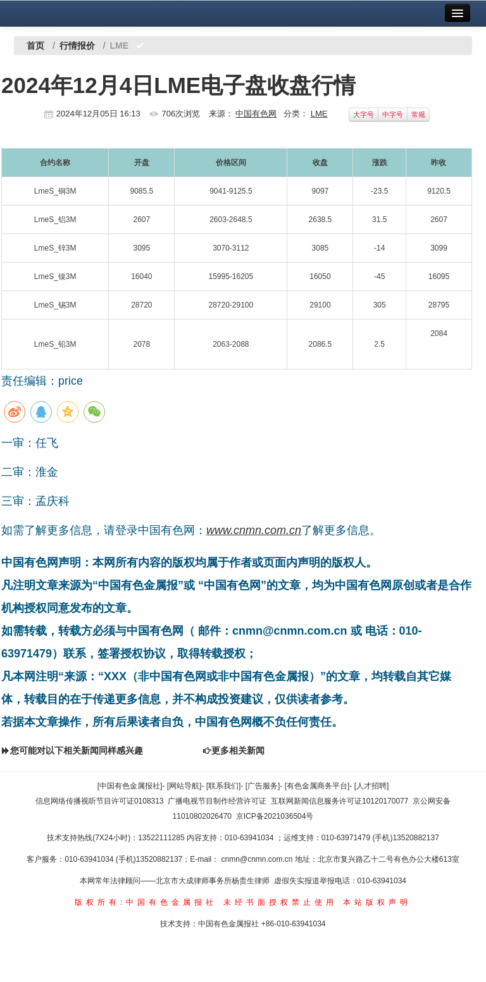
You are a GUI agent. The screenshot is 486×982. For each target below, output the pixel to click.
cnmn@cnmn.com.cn (258, 859)
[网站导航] (184, 785)
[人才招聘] (371, 785)
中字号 (392, 114)
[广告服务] (263, 785)
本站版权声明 (377, 902)
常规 (418, 114)
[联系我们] (223, 785)
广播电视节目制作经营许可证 (217, 801)
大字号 (363, 114)
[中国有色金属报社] (130, 785)
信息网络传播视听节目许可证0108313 (99, 801)
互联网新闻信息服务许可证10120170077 (339, 801)
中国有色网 (256, 113)
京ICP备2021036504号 (275, 816)
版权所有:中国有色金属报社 (146, 902)
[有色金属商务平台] (317, 785)
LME (319, 113)
